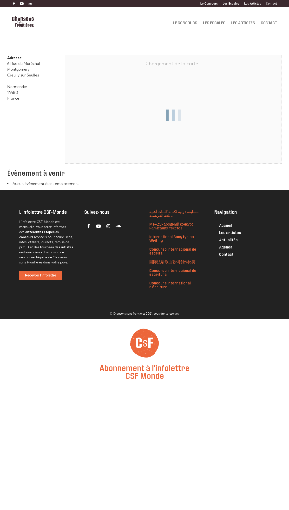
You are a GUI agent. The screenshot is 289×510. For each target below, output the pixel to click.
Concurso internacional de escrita (172, 251)
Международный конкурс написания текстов (171, 226)
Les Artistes (252, 3)
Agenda (225, 247)
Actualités (228, 239)
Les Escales (231, 3)
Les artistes (230, 232)
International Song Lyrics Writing (171, 238)
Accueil (225, 225)
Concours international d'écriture (170, 285)
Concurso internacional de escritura (172, 272)
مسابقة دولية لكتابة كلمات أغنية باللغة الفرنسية (174, 213)
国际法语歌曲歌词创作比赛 (172, 261)
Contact (271, 3)
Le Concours (209, 3)
